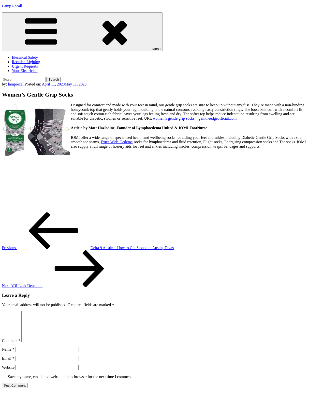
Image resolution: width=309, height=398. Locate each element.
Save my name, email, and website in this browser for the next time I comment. (70, 383)
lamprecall (16, 84)
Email (8, 364)
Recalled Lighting (26, 62)
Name (8, 355)
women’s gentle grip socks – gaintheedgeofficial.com (195, 118)
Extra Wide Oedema (117, 142)
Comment (11, 346)
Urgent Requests (25, 66)
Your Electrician (25, 71)
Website (8, 373)
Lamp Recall (12, 6)
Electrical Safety (25, 57)
